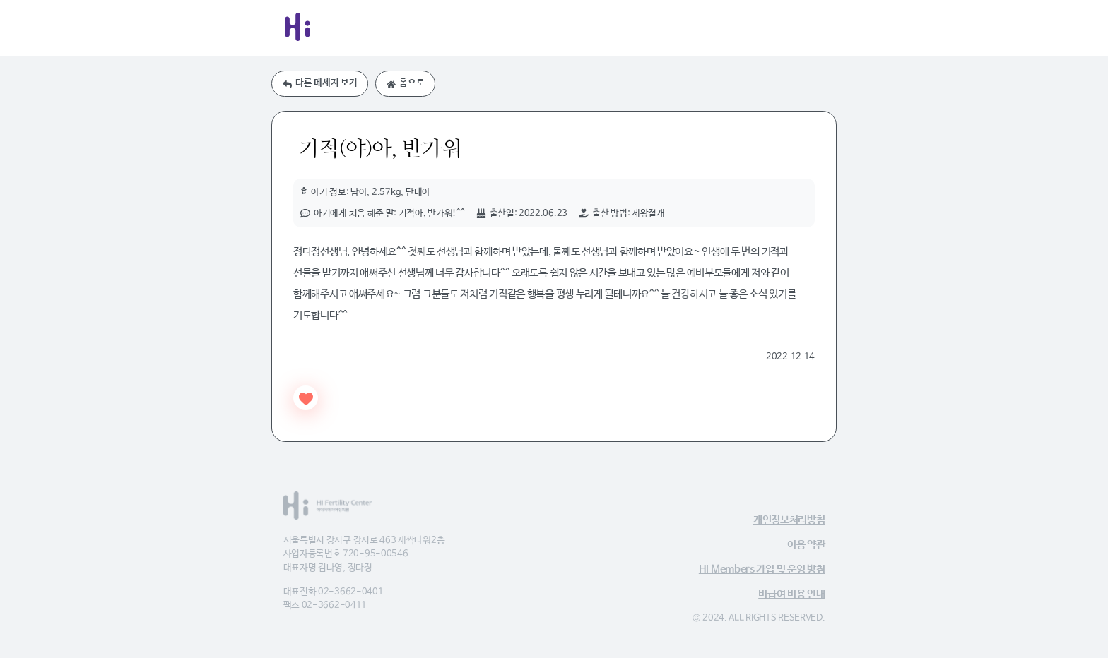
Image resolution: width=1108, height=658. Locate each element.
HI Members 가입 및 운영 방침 (762, 569)
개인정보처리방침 (789, 520)
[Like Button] (305, 397)
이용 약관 (806, 545)
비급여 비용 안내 (791, 594)
